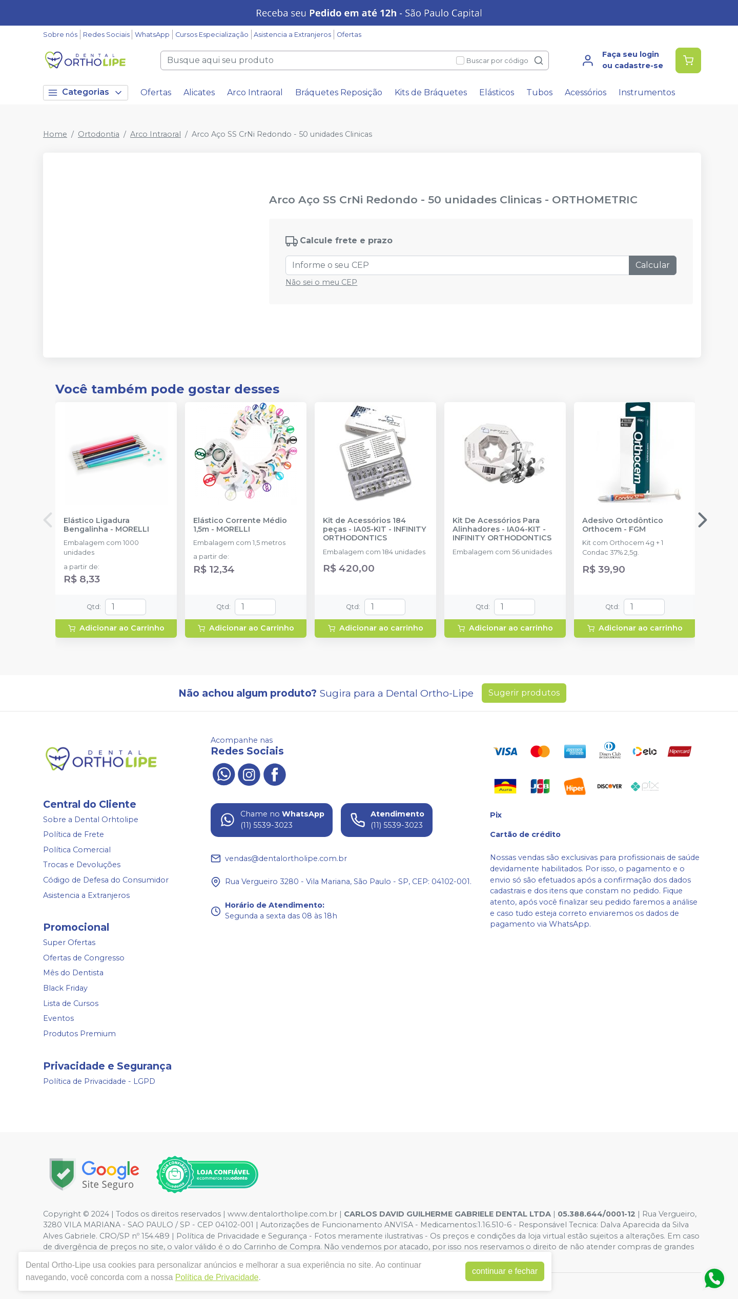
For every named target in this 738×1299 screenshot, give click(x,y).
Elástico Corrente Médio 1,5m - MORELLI (240, 525)
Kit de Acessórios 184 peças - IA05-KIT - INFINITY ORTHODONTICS (374, 529)
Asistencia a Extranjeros (292, 34)
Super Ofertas (69, 942)
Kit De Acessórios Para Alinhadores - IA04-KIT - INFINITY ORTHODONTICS (502, 529)
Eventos (58, 1018)
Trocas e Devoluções (81, 865)
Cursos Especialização (212, 34)
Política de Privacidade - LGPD (99, 1081)
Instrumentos (647, 92)
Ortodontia (98, 134)
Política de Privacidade (217, 1277)
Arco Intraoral (255, 92)
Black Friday (65, 988)
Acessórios (585, 92)
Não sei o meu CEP (321, 282)
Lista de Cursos (70, 1003)
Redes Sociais (106, 34)
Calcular (653, 265)
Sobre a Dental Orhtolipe (90, 819)
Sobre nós (60, 34)
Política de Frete (73, 834)
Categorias (86, 92)
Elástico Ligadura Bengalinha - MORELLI (106, 525)
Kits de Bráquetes (431, 92)
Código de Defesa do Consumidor (106, 880)
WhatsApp (152, 34)
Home (55, 134)
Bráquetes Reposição (338, 92)
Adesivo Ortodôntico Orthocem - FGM (622, 525)
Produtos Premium (79, 1033)
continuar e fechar (505, 1271)
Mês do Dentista (73, 973)
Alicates (199, 92)
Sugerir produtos (524, 693)
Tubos (539, 92)
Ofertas (349, 34)
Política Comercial (77, 849)
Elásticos (496, 92)
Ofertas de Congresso (84, 957)
